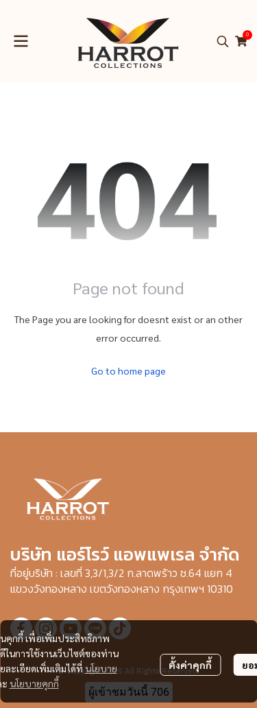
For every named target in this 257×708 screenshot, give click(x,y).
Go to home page (128, 370)
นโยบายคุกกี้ (34, 683)
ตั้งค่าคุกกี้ (190, 665)
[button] (222, 41)
